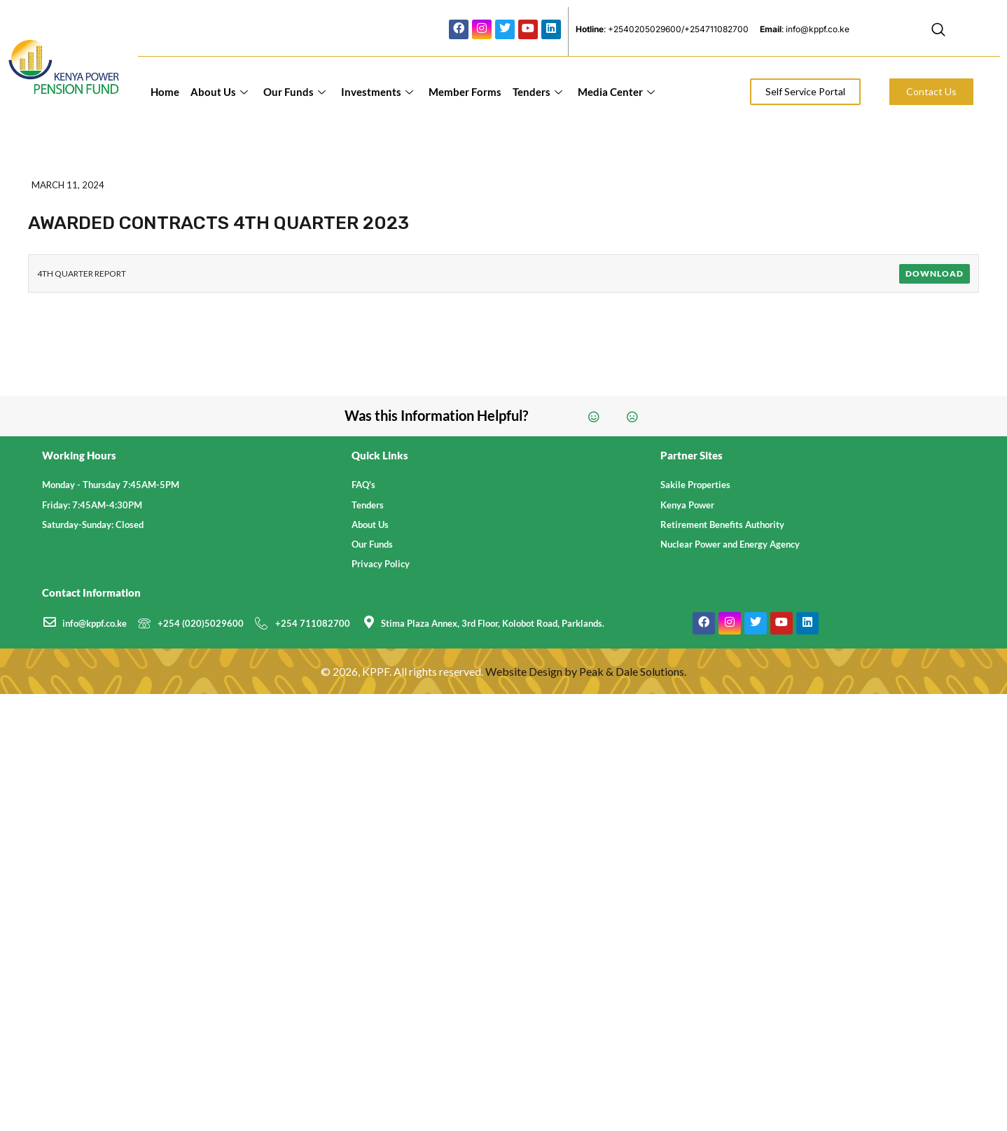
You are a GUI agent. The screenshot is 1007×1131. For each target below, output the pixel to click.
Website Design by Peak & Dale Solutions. (585, 671)
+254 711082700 (312, 623)
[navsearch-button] (938, 32)
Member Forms (465, 91)
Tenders (537, 91)
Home (165, 91)
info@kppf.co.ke (94, 623)
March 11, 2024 (68, 184)
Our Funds (294, 91)
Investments (377, 91)
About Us (219, 91)
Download (934, 273)
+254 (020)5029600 (201, 623)
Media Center (616, 91)
